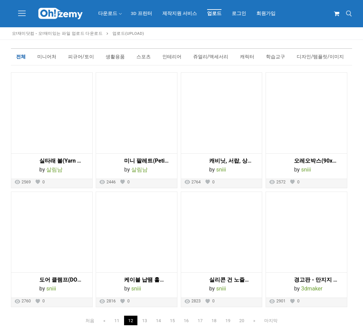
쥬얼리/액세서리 (211, 56)
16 (186, 320)
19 (227, 320)
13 (144, 320)
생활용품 (115, 56)
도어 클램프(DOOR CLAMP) (72, 279)
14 (158, 320)
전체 (21, 56)
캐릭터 (247, 56)
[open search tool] (349, 14)
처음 (89, 320)
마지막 (271, 320)
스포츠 (143, 56)
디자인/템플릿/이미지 (320, 56)
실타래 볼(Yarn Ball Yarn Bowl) (76, 161)
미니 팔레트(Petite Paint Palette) (164, 161)
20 (241, 320)
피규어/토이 (81, 56)
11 (116, 320)
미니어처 (46, 56)
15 (172, 320)
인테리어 (172, 56)
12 (130, 320)
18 (214, 320)
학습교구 (275, 56)
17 (200, 320)
